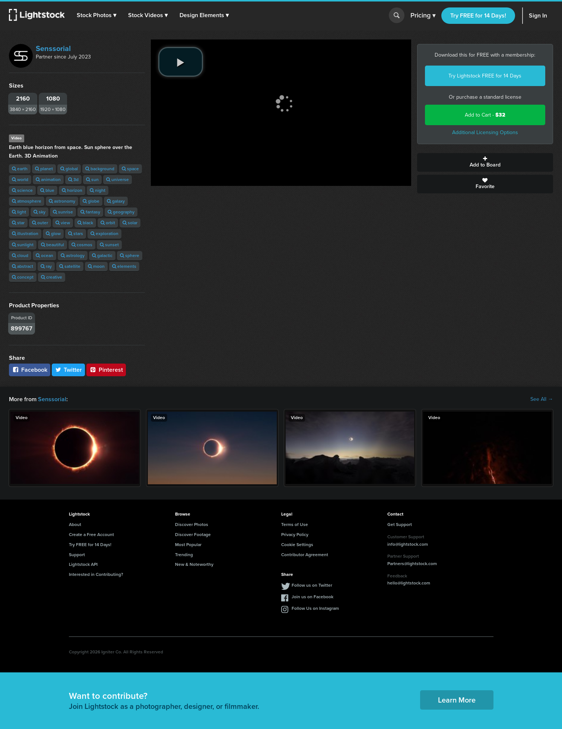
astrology (73, 255)
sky (39, 212)
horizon (72, 190)
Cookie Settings (297, 544)
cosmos (82, 244)
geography (121, 212)
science (22, 190)
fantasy (90, 212)
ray (46, 266)
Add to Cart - (485, 115)
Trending (184, 554)
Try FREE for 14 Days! (478, 15)
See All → (541, 399)
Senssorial (53, 48)
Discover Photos (191, 524)
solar (130, 222)
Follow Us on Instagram (315, 608)
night (97, 190)
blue (47, 190)
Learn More (457, 700)
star (18, 222)
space (130, 168)
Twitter (68, 369)
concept (23, 277)
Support (77, 554)
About (75, 524)
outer (40, 222)
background (99, 168)
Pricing (422, 15)
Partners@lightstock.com (412, 563)
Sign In (538, 15)
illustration (25, 233)
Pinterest (106, 369)
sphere (129, 255)
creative (51, 277)
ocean (44, 255)
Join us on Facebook (312, 596)
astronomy (62, 201)
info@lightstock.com (407, 544)
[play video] (180, 62)
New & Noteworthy (194, 564)
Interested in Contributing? (96, 574)
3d (73, 179)
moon (96, 266)
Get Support (399, 524)
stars (75, 233)
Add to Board (485, 162)
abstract (22, 266)
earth (20, 168)
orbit (108, 222)
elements (124, 266)
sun (92, 179)
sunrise (63, 212)
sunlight (23, 244)
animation (48, 179)
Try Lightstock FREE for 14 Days (484, 76)
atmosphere (26, 201)
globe (91, 201)
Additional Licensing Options (485, 132)
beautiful (52, 244)
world (20, 179)
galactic (102, 255)
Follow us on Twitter (312, 585)
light (19, 212)
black (85, 222)
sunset (109, 244)
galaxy (116, 201)
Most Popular (188, 544)
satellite (69, 266)
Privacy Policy (294, 534)
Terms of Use (294, 524)
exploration (104, 233)
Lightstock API (83, 564)
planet (44, 168)
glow (53, 233)
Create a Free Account (91, 534)
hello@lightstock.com (408, 583)
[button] (96, 15)
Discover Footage (193, 534)
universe (117, 179)
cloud (20, 255)
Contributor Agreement (304, 554)
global (69, 168)
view (62, 222)
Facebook (29, 369)
